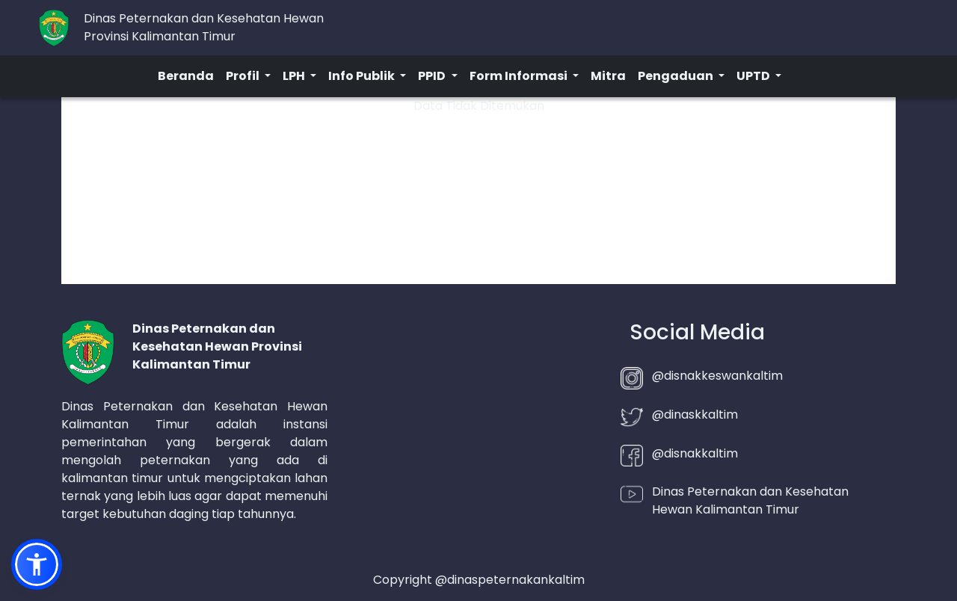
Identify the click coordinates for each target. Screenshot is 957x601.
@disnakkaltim (695, 453)
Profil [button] (244, 75)
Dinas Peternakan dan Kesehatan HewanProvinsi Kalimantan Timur (204, 27)
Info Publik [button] (362, 75)
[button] (36, 564)
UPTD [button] (754, 75)
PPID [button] (433, 75)
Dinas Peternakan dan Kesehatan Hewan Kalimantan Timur (750, 500)
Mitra (608, 75)
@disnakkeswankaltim (717, 375)
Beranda (186, 75)
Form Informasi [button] (520, 75)
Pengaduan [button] (677, 75)
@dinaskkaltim (695, 414)
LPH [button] (295, 75)
